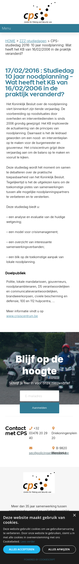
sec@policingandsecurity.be (49, 453)
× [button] (74, 515)
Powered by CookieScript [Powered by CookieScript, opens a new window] (39, 559)
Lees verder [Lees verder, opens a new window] (28, 541)
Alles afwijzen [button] (59, 549)
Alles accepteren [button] (22, 549)
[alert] (39, 537)
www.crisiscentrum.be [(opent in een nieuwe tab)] (22, 316)
